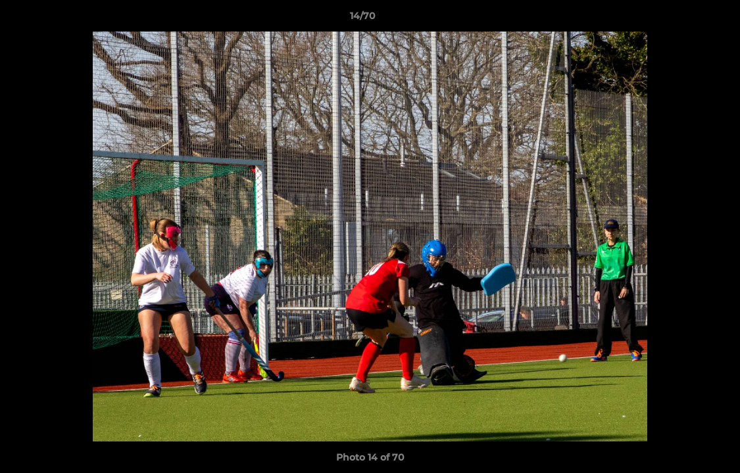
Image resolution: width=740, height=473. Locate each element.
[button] (685, 19)
